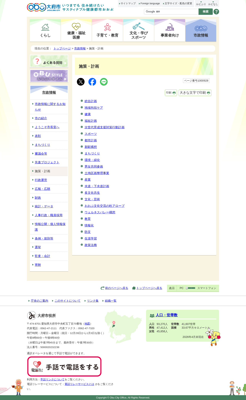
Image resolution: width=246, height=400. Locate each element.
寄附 (38, 264)
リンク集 (93, 300)
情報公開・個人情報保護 (50, 226)
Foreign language (150, 3)
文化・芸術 (92, 199)
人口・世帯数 (167, 315)
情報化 (89, 225)
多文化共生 (92, 192)
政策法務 (91, 245)
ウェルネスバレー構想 (100, 212)
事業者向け (170, 35)
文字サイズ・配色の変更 (178, 3)
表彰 (38, 136)
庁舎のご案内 (39, 300)
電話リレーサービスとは (81, 384)
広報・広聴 (42, 188)
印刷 (168, 92)
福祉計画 (91, 120)
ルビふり (201, 4)
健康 (88, 114)
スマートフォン (206, 288)
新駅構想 (91, 147)
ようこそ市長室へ (47, 127)
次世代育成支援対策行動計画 (105, 127)
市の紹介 (41, 118)
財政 (38, 197)
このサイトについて (68, 300)
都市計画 (91, 140)
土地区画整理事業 (97, 173)
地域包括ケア (94, 107)
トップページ (62, 48)
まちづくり (92, 153)
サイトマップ (128, 3)
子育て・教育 (107, 35)
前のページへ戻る (116, 288)
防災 (88, 232)
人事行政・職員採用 (48, 215)
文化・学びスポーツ (139, 35)
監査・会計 (42, 256)
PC (182, 288)
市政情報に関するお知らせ (50, 106)
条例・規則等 (44, 238)
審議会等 (41, 153)
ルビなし (213, 4)
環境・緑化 (92, 160)
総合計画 (91, 101)
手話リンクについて (52, 379)
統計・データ (44, 206)
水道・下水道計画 (97, 186)
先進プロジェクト (47, 162)
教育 (88, 218)
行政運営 (41, 180)
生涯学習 (91, 238)
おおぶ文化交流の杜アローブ (105, 205)
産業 (88, 179)
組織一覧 (110, 300)
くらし (45, 35)
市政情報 (201, 35)
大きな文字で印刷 (193, 92)
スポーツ (91, 133)
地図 (87, 323)
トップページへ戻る (149, 288)
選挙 (38, 247)
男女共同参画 (94, 166)
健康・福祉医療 (76, 35)
